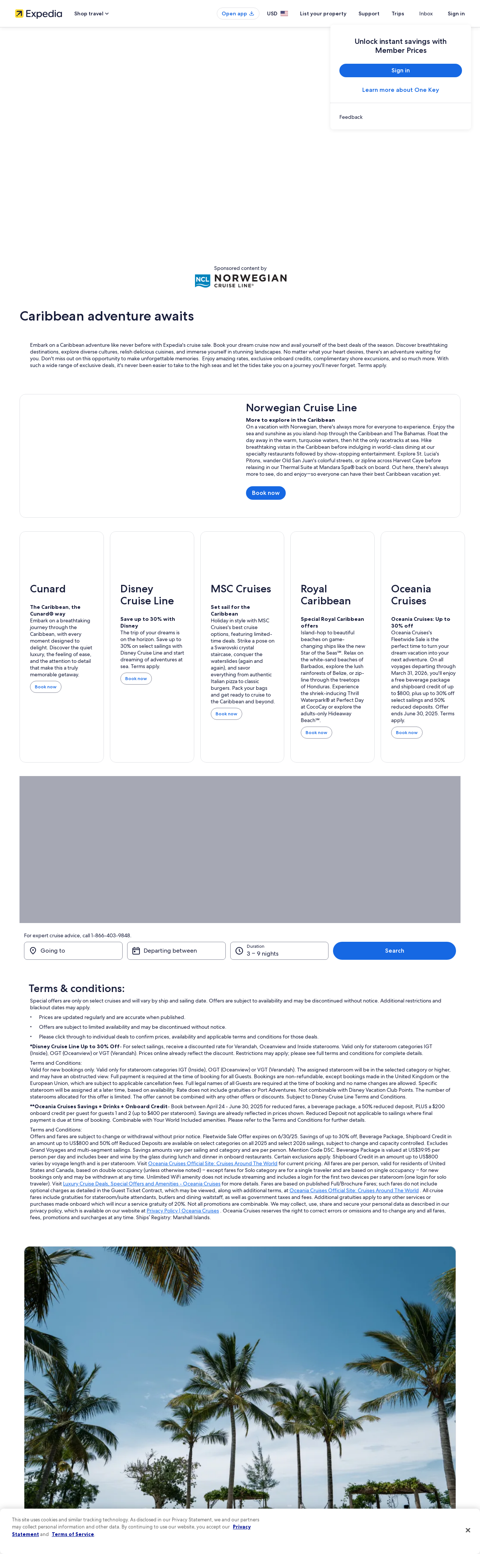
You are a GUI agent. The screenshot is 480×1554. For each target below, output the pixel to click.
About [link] (21, 1405)
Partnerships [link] (27, 1441)
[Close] (468, 1530)
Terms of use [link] (260, 1429)
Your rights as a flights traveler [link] (394, 1477)
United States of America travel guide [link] (169, 1405)
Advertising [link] (26, 1477)
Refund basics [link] (378, 1441)
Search (440, 950)
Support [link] (372, 1405)
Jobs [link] (20, 1417)
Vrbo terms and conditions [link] (275, 1453)
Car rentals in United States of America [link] (170, 1465)
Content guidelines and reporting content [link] (290, 1489)
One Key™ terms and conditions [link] (280, 1441)
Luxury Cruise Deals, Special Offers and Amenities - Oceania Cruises (141, 1183)
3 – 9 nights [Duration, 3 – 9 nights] (313, 954)
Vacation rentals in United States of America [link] (175, 1429)
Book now (269, 494)
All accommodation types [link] (157, 1477)
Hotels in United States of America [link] (166, 1417)
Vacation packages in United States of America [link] (178, 1441)
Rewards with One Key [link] (154, 1489)
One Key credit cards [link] (152, 1501)
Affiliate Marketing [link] (33, 1489)
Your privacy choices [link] (268, 1477)
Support (382, 13)
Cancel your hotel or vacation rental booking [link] (408, 1417)
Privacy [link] (255, 1405)
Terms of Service (73, 1534)
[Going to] (78, 951)
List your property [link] (33, 1429)
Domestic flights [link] (147, 1453)
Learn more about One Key (400, 89)
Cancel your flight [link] (381, 1429)
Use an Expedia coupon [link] (388, 1453)
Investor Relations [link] (33, 1465)
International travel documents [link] (395, 1465)
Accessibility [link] (260, 1465)
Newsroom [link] (26, 1453)
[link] (400, 117)
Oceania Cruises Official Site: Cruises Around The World (213, 1163)
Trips (411, 13)
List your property (337, 13)
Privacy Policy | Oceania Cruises (183, 1210)
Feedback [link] (25, 1501)
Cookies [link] (256, 1417)
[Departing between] (206, 951)
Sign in (456, 13)
